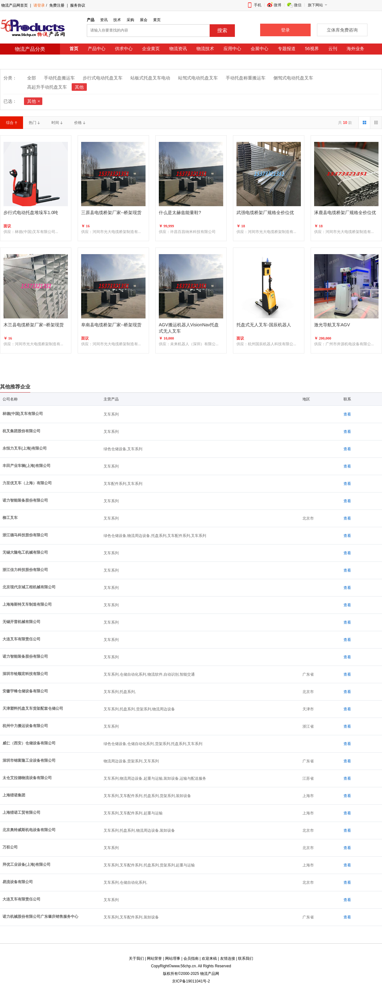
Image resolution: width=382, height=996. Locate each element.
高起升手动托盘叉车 (47, 87)
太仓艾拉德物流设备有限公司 (27, 778)
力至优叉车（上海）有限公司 (27, 483)
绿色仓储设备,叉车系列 (123, 449)
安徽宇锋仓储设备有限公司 (25, 691)
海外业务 (355, 48)
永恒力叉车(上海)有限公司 (25, 448)
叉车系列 (111, 414)
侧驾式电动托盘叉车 (293, 77)
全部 (31, 77)
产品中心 (96, 48)
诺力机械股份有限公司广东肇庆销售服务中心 (40, 916)
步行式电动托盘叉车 (102, 77)
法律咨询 (78, 58)
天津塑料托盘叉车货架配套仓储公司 (33, 708)
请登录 (39, 5)
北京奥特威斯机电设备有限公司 (29, 830)
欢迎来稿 (209, 958)
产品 (90, 20)
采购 (130, 20)
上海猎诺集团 (14, 795)
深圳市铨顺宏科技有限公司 (25, 674)
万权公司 (10, 847)
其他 (79, 87)
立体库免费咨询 (342, 29)
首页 (73, 48)
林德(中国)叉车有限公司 (23, 413)
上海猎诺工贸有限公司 (21, 812)
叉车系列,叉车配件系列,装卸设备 (131, 917)
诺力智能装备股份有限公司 (25, 500)
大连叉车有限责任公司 (21, 639)
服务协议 (77, 5)
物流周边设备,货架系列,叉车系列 (131, 761)
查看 (347, 414)
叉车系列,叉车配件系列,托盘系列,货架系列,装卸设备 (147, 796)
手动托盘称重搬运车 (246, 77)
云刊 (332, 48)
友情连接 (227, 958)
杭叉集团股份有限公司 (21, 431)
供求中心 (124, 48)
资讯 (104, 20)
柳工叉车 (10, 517)
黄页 (157, 20)
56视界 (312, 48)
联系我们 (245, 958)
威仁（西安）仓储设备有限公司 (29, 743)
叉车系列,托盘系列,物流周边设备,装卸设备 (139, 830)
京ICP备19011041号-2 (191, 981)
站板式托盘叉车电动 (150, 77)
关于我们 (136, 958)
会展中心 (259, 48)
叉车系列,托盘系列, (120, 692)
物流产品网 (209, 973)
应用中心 (232, 48)
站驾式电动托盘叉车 (198, 77)
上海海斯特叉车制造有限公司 (27, 604)
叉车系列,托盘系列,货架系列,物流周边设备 (139, 709)
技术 (117, 20)
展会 (143, 20)
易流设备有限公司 (18, 882)
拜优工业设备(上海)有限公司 (27, 864)
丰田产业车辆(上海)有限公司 (27, 465)
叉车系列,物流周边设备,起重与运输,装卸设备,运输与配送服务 (155, 778)
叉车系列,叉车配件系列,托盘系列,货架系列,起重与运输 (149, 865)
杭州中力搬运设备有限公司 (25, 726)
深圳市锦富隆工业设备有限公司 (29, 760)
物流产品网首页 (14, 5)
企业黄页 (151, 48)
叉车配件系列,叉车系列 (123, 483)
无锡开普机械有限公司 (21, 622)
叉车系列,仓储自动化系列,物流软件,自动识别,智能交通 (149, 674)
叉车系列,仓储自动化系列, (125, 882)
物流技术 (205, 48)
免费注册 (56, 5)
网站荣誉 (154, 958)
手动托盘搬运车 (59, 77)
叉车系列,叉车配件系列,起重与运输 (133, 813)
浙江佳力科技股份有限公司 (25, 570)
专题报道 (286, 48)
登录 (285, 29)
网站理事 (172, 958)
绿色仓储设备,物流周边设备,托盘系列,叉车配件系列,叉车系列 (155, 535)
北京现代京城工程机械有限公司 (29, 587)
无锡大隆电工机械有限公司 (25, 552)
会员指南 (191, 958)
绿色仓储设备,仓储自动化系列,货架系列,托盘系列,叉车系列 (153, 744)
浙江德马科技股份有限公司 (25, 535)
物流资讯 (178, 48)
